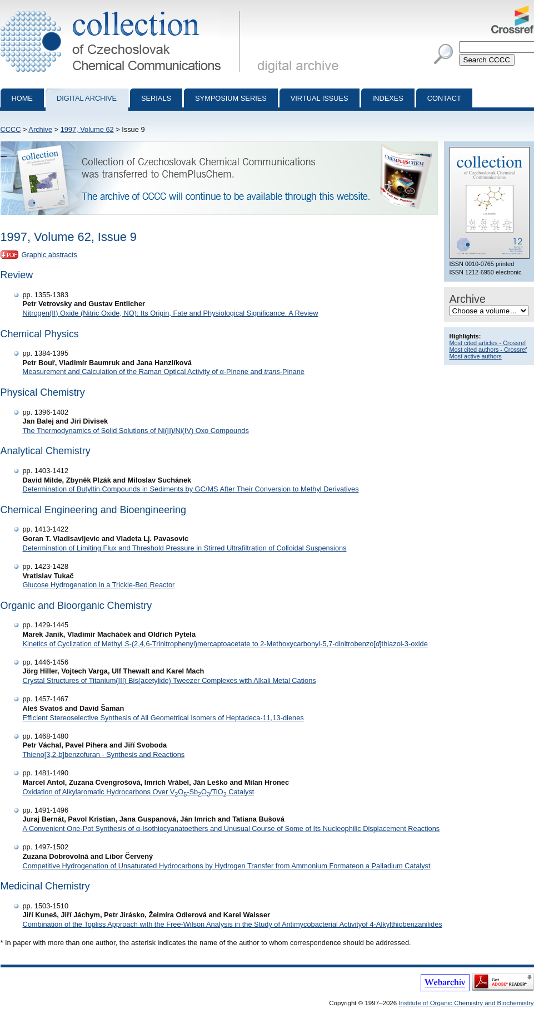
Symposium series (231, 98)
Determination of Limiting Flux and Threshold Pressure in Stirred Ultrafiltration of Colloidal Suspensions (185, 548)
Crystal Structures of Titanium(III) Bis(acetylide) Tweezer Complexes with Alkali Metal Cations (169, 680)
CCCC (11, 129)
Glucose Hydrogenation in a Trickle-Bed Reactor (99, 585)
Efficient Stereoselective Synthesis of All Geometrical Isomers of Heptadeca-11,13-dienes (163, 718)
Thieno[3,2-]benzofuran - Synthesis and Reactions (104, 754)
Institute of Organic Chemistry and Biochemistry (465, 1003)
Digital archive (87, 98)
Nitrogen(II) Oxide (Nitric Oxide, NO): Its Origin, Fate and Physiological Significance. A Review (170, 313)
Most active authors (476, 356)
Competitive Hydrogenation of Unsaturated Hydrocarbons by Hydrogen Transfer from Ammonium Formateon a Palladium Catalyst (227, 866)
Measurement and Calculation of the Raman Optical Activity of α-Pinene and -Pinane (164, 371)
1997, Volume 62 (87, 129)
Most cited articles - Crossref (488, 343)
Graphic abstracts (49, 254)
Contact (444, 98)
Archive (40, 129)
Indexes (387, 98)
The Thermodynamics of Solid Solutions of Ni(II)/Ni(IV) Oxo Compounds (136, 430)
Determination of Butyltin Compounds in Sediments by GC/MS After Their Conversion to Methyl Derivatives (191, 489)
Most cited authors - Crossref (488, 349)
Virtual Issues (319, 98)
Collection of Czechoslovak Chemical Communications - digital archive (122, 10)
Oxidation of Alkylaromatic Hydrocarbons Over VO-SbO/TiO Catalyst (138, 792)
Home (22, 98)
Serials (156, 98)
